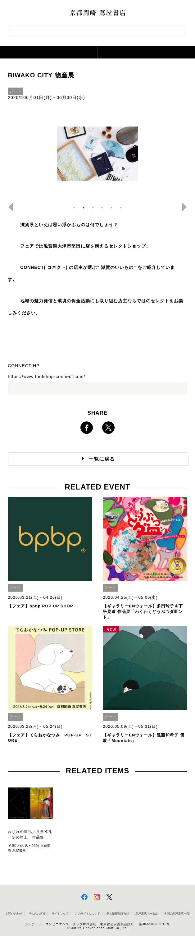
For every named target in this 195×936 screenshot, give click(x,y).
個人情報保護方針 (118, 913)
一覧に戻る (101, 459)
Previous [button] (8, 207)
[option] (97, 155)
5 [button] (111, 208)
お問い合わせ (13, 913)
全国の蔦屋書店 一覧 (177, 913)
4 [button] (102, 208)
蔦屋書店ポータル (146, 913)
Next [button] (187, 207)
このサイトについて (87, 913)
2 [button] (83, 208)
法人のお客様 (37, 913)
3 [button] (93, 208)
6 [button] (121, 208)
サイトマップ (60, 913)
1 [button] (74, 208)
